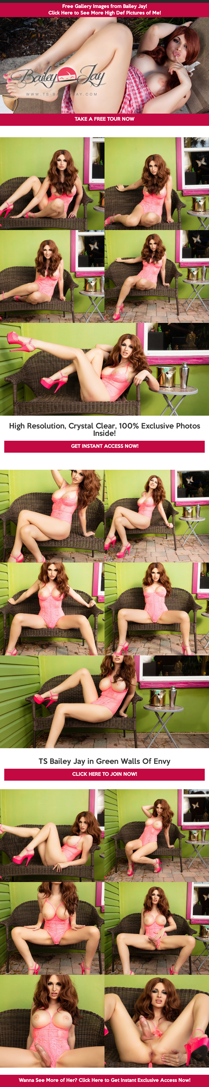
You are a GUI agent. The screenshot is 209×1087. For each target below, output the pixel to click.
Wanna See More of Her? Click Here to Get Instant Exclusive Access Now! (104, 1080)
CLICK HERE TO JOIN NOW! (104, 774)
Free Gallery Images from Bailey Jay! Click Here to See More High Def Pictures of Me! (104, 10)
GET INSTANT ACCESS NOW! (104, 446)
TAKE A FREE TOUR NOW (104, 119)
